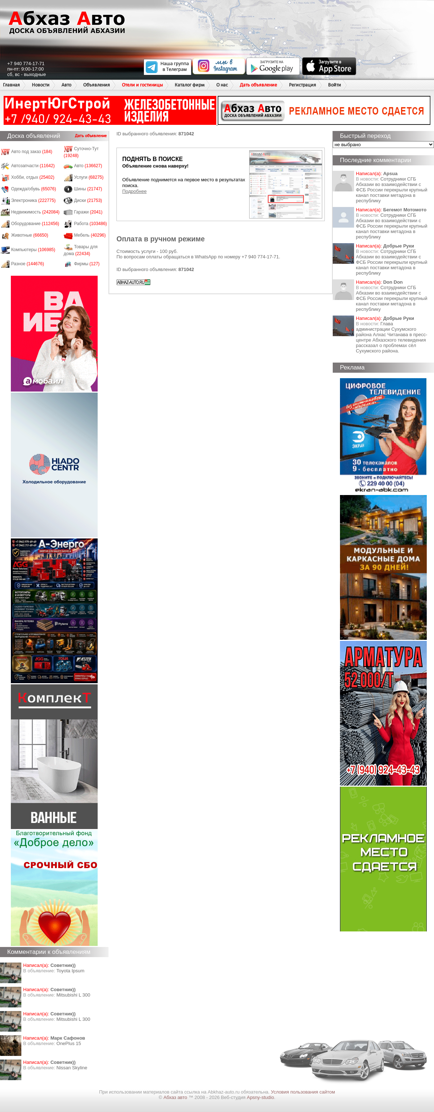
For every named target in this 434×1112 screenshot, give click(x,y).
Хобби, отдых (33, 177)
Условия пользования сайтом (303, 1092)
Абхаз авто (175, 1097)
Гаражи (88, 212)
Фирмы (87, 263)
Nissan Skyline (71, 1067)
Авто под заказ (31, 151)
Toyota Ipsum (70, 970)
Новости (41, 85)
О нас (222, 85)
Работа (90, 223)
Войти (334, 85)
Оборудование (35, 223)
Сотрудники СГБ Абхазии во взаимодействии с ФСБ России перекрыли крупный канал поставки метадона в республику (391, 189)
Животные (29, 235)
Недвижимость (35, 212)
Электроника (33, 200)
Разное (27, 263)
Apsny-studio (260, 1097)
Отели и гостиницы (142, 85)
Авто (66, 85)
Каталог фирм (189, 85)
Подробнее (134, 191)
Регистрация (302, 85)
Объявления (96, 85)
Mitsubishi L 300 (73, 995)
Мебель (90, 235)
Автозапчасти (33, 165)
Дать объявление (258, 85)
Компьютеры (33, 249)
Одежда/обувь (33, 188)
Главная (11, 85)
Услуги (89, 177)
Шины (88, 188)
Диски (88, 200)
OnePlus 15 (68, 1043)
